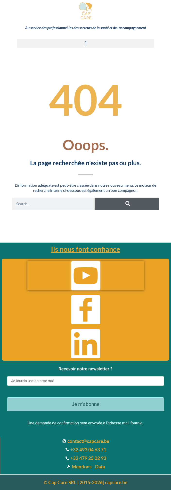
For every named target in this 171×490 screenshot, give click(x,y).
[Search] (127, 204)
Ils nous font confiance (85, 249)
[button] (85, 43)
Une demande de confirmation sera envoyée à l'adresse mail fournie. (85, 423)
